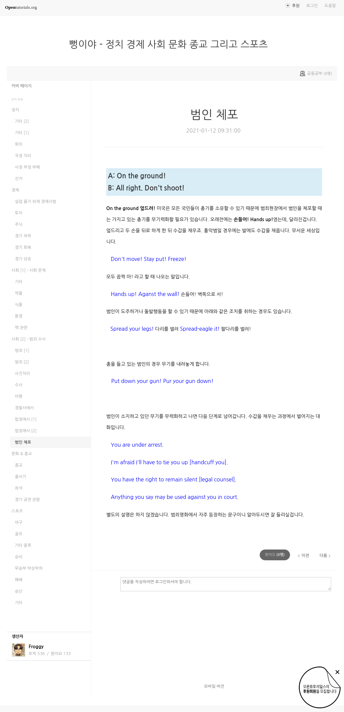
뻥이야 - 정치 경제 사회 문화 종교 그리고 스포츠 (171, 44)
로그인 (312, 6)
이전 (305, 556)
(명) (275, 555)
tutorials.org (21, 7)
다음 (323, 556)
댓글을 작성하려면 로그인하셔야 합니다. (226, 583)
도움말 (330, 6)
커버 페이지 (21, 86)
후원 (296, 6)
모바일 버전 (214, 686)
